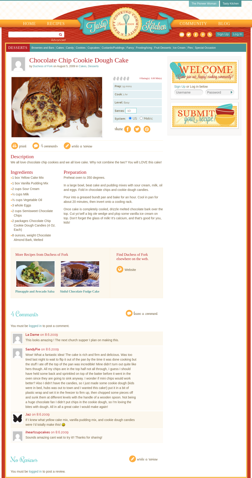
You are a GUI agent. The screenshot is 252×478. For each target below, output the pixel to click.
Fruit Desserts (162, 47)
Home (29, 23)
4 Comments (49, 146)
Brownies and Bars (43, 47)
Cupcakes (94, 47)
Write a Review (147, 459)
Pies (190, 47)
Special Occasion (205, 47)
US (133, 118)
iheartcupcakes (37, 432)
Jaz (28, 414)
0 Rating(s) (145, 78)
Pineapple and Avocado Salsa (35, 291)
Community (193, 23)
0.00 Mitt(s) (156, 78)
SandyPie (32, 349)
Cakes (60, 47)
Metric (146, 118)
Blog (224, 23)
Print (23, 146)
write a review (82, 146)
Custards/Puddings (113, 47)
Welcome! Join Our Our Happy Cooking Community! (203, 72)
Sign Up (223, 34)
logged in (35, 326)
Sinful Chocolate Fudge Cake (79, 291)
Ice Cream (179, 47)
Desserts (17, 48)
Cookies (80, 47)
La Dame (32, 334)
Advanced (58, 40)
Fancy (130, 47)
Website (130, 270)
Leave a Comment (146, 313)
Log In (237, 34)
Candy (70, 47)
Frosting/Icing (144, 47)
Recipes (56, 23)
